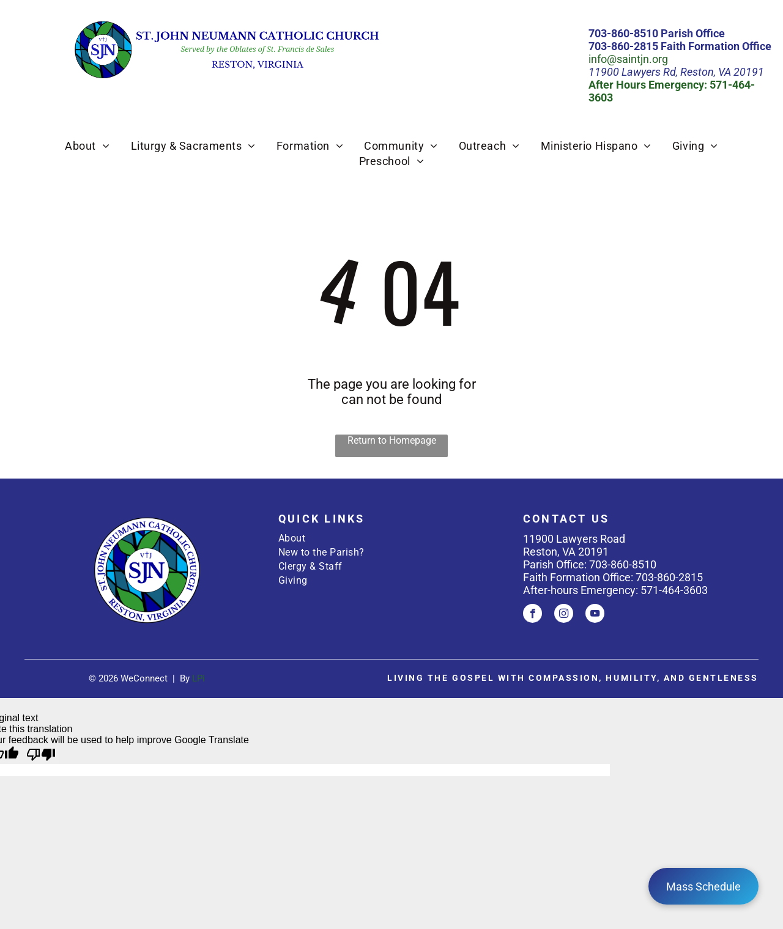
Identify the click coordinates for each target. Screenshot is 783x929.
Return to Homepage (391, 440)
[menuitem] (87, 145)
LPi (198, 678)
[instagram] (563, 615)
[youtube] (594, 615)
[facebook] (532, 615)
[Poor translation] (41, 755)
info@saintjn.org (628, 59)
